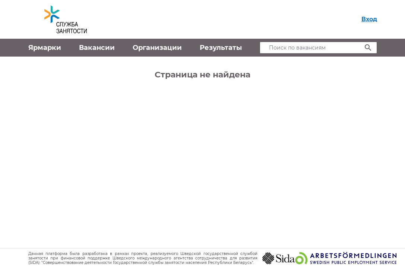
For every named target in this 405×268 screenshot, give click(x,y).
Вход (369, 19)
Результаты (221, 48)
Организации (157, 48)
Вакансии (97, 48)
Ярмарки (44, 48)
